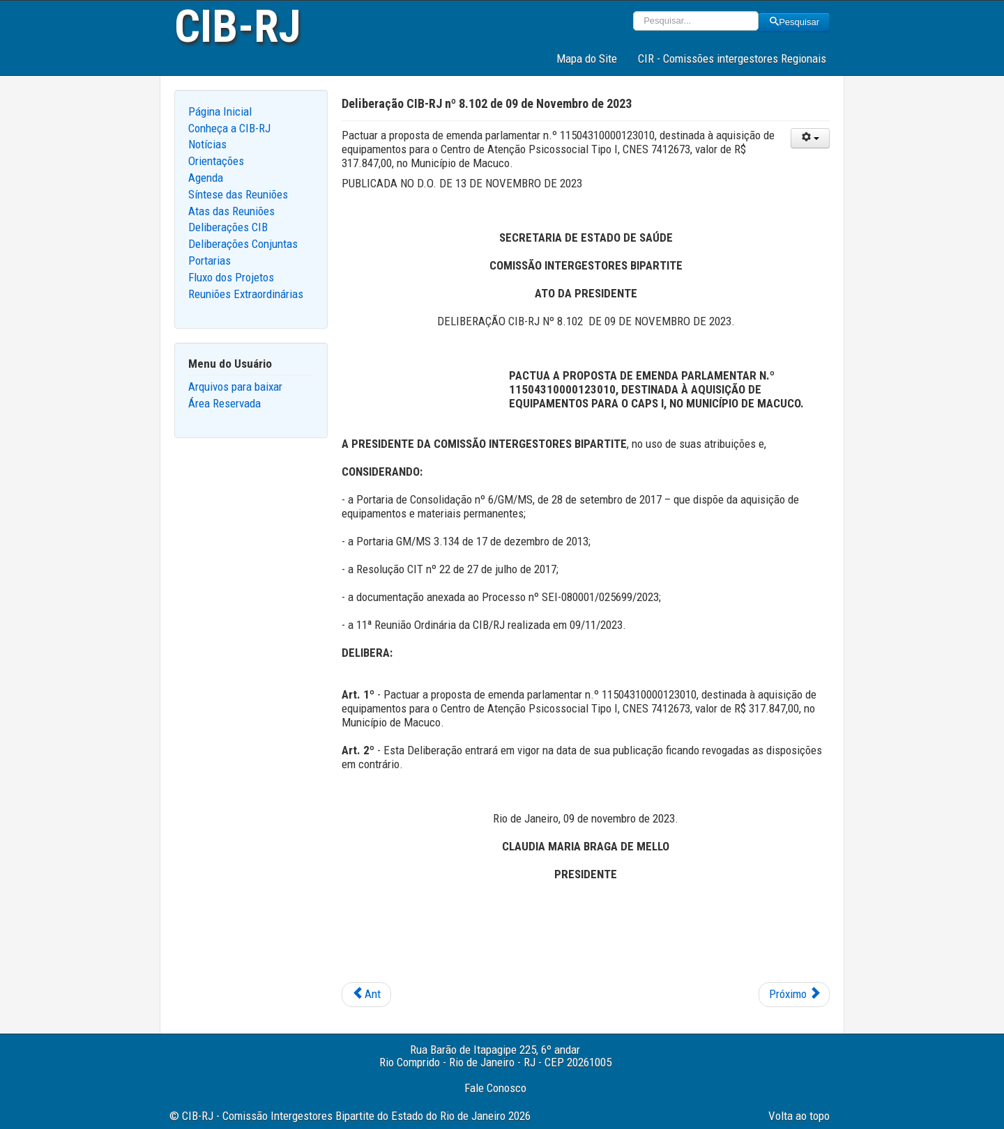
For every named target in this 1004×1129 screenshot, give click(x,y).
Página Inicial (220, 111)
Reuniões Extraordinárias (245, 294)
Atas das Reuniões (231, 211)
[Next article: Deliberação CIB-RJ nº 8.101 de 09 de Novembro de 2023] (794, 994)
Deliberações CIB (228, 227)
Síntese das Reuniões (238, 194)
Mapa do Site (586, 58)
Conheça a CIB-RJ (229, 128)
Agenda (205, 178)
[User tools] (810, 138)
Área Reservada (224, 403)
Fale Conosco (495, 1088)
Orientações (216, 161)
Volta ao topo (799, 1116)
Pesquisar (794, 22)
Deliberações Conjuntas (243, 244)
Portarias (209, 260)
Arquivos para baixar (235, 387)
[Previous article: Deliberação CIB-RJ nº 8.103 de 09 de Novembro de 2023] (366, 994)
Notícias (207, 144)
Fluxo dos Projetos (231, 277)
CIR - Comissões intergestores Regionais (732, 58)
